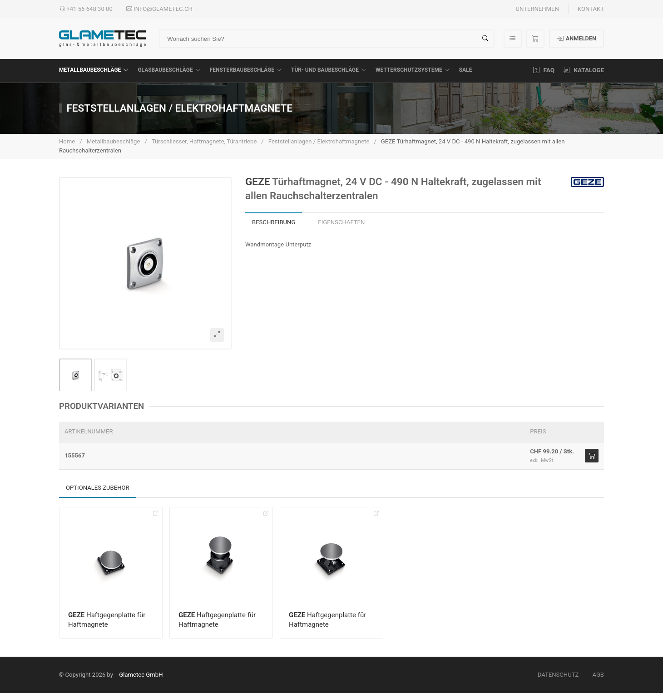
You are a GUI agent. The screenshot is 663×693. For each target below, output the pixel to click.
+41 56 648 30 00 (86, 9)
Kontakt (591, 8)
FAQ (543, 70)
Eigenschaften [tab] (341, 222)
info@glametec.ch (159, 9)
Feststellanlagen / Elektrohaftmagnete (319, 141)
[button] (145, 263)
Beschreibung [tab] (273, 222)
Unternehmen (537, 8)
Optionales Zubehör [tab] (97, 487)
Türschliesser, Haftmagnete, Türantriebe (204, 141)
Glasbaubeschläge (169, 70)
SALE (465, 70)
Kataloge (584, 70)
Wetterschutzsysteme (413, 70)
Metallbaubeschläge (94, 70)
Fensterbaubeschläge (246, 70)
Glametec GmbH (141, 674)
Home (67, 141)
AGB (598, 674)
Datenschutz (558, 674)
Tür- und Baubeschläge (328, 70)
